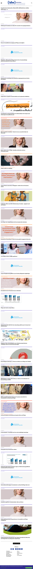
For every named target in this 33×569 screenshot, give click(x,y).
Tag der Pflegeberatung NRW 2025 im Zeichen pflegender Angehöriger (15, 273)
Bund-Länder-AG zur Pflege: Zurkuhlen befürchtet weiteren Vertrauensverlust (13, 151)
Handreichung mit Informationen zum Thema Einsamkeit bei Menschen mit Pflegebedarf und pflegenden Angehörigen (15, 538)
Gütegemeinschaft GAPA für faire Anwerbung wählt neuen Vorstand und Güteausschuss (15, 325)
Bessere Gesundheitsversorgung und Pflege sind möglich (12, 42)
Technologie (8, 551)
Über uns (18, 551)
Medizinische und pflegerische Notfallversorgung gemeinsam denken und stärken (15, 79)
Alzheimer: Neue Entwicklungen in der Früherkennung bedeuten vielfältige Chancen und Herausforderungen (14, 344)
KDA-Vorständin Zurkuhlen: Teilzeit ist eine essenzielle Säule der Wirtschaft (14, 132)
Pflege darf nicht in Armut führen (7, 307)
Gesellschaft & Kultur (9, 552)
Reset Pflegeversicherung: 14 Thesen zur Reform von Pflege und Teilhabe (16, 361)
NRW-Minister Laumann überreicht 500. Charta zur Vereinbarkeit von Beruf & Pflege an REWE (15, 379)
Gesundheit (7, 553)
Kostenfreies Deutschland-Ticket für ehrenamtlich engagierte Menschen (16, 239)
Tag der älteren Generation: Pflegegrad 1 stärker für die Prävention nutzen (15, 186)
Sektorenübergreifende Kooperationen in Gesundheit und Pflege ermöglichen (14, 520)
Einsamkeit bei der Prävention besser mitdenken (11, 290)
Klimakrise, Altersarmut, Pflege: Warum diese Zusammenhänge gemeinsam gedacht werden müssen (14, 60)
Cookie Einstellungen (19, 555)
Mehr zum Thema (16, 543)
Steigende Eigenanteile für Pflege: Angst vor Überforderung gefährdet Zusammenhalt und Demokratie (15, 467)
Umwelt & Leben (8, 554)
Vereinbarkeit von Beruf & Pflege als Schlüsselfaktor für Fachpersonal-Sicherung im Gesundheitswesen (15, 114)
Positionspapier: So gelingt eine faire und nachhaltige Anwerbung (14, 432)
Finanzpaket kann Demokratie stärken (9, 449)
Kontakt (18, 554)
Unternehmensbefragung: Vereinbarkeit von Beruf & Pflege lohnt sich (15, 485)
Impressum (18, 552)
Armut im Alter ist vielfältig (6, 168)
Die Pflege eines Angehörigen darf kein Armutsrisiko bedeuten (14, 222)
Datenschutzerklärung (19, 553)
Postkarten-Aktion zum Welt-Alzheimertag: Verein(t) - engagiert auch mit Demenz (15, 204)
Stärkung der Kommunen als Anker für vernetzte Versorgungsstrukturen (15, 25)
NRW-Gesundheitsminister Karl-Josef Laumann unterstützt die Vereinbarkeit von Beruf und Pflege (14, 397)
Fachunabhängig (8, 556)
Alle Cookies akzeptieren (29, 567)
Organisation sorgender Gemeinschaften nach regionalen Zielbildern (15, 96)
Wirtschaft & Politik (8, 555)
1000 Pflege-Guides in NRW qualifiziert (9, 256)
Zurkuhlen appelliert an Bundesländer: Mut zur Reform (12, 502)
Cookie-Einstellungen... (3, 567)
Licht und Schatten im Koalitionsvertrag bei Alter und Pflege (13, 415)
